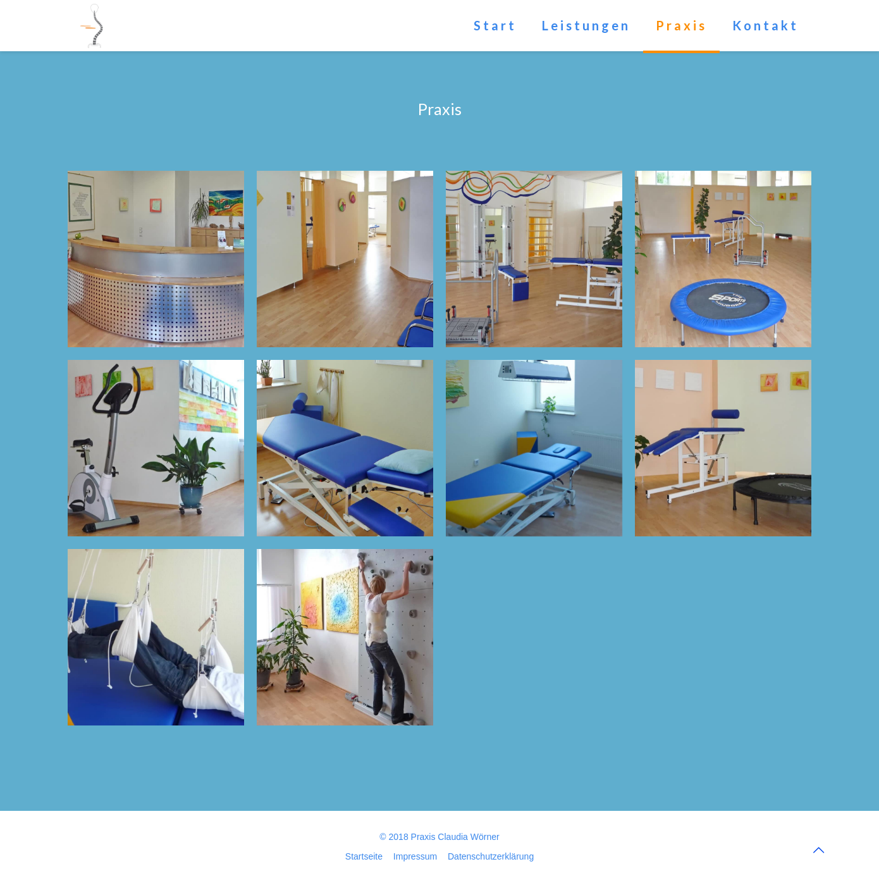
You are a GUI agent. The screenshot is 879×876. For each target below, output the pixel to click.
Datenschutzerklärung (491, 856)
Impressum (415, 856)
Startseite (364, 856)
